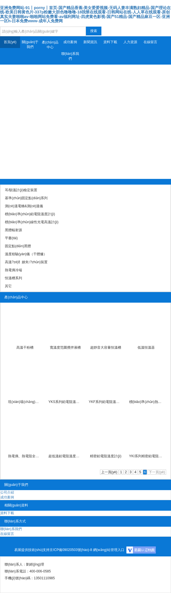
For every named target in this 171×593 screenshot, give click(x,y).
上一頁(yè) (109, 472)
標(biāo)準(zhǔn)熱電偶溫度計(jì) (146, 402)
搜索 (93, 31)
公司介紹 (7, 492)
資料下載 (110, 42)
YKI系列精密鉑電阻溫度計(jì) (146, 456)
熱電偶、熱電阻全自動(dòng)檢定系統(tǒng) (25, 456)
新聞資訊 (90, 42)
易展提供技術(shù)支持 (32, 550)
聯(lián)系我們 (70, 56)
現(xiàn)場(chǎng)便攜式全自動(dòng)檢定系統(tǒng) (25, 402)
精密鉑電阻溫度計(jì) (105, 456)
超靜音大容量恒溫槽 (105, 348)
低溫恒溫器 (146, 348)
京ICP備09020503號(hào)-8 (71, 550)
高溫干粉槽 (25, 348)
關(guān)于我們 (30, 44)
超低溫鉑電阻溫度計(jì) (65, 456)
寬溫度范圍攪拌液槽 (65, 348)
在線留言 (150, 42)
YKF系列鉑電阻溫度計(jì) (106, 402)
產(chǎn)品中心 (50, 44)
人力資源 (130, 42)
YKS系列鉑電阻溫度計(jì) (65, 402)
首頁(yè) (10, 42)
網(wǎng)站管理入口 (108, 550)
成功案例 (70, 42)
